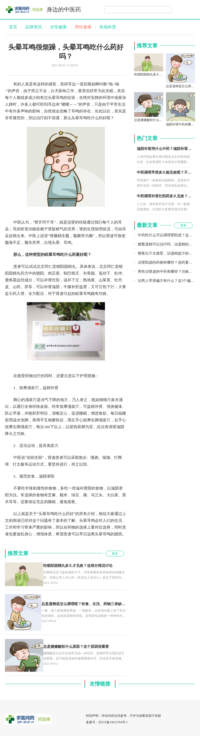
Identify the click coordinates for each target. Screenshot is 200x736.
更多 (115, 553)
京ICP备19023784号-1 (113, 722)
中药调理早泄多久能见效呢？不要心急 (168, 172)
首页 (13, 27)
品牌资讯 (33, 27)
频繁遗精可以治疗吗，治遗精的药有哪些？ (166, 244)
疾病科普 (107, 27)
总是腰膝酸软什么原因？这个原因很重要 (76, 647)
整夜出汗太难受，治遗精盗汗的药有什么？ (166, 253)
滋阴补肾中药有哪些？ (181, 124)
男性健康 (83, 27)
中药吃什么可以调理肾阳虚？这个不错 (166, 235)
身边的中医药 (64, 9)
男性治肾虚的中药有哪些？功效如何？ (166, 272)
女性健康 (58, 27)
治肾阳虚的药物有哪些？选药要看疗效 (166, 262)
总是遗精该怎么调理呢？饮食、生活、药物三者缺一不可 (87, 604)
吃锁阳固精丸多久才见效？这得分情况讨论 (78, 566)
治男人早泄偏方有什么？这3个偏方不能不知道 (166, 281)
